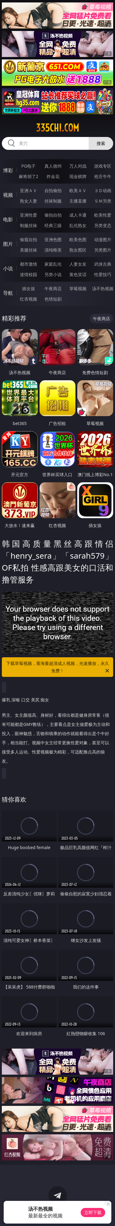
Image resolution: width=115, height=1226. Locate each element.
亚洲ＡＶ (28, 190)
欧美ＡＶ (77, 190)
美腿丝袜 (28, 250)
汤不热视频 (102, 288)
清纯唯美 (53, 250)
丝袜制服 (53, 201)
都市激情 (28, 264)
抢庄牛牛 (102, 176)
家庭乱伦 (53, 264)
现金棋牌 (77, 176)
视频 (8, 195)
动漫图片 (102, 239)
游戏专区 (102, 166)
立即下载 (93, 1212)
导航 (8, 293)
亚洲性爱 (28, 215)
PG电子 (28, 166)
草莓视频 (77, 288)
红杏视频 (28, 299)
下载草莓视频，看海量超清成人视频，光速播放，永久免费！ (58, 667)
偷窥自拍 (28, 239)
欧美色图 (77, 239)
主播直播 (77, 201)
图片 (8, 244)
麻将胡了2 (28, 176)
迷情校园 (28, 274)
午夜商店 (53, 288)
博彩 (8, 170)
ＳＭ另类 (102, 201)
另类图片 (102, 250)
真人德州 (53, 166)
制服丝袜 (28, 225)
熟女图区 (77, 250)
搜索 (101, 143)
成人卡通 (77, 215)
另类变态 (102, 225)
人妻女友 (77, 264)
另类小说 (53, 274)
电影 (8, 219)
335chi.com (57, 128)
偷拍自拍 (53, 215)
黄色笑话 (77, 274)
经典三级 (53, 225)
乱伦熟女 (77, 225)
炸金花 (53, 176)
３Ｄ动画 (102, 190)
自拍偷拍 (53, 190)
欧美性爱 (102, 215)
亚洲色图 (53, 239)
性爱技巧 (102, 274)
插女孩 (28, 288)
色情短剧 (53, 299)
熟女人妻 (28, 201)
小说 (8, 268)
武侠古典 (102, 264)
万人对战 (77, 166)
